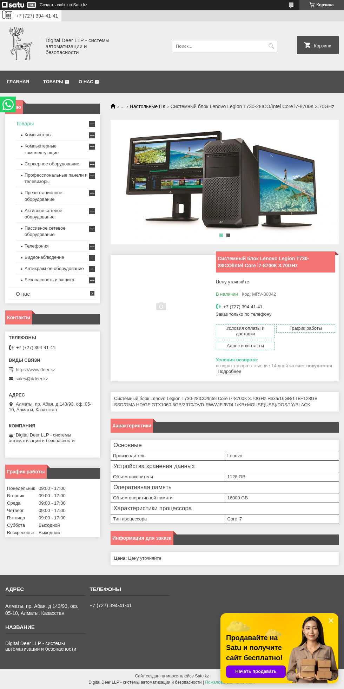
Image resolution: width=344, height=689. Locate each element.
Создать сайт (53, 4)
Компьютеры (38, 134)
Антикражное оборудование (54, 268)
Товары (53, 81)
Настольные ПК (148, 106)
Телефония (36, 246)
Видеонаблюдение (44, 257)
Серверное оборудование (52, 163)
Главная (18, 81)
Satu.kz (202, 676)
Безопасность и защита (49, 279)
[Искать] (271, 46)
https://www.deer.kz (35, 369)
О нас (86, 81)
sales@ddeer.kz (31, 378)
